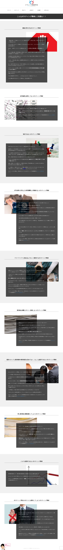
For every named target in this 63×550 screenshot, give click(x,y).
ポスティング (16, 10)
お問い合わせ (46, 10)
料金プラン (24, 10)
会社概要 (38, 10)
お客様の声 (31, 10)
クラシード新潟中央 (40, 171)
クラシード (9, 10)
